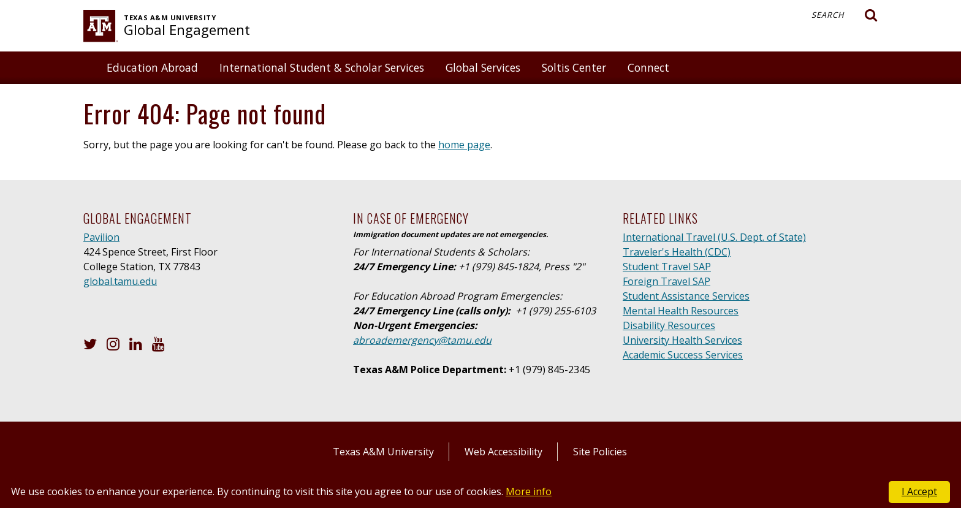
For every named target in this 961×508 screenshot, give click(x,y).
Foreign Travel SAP (666, 281)
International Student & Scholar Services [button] (321, 67)
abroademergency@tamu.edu (422, 340)
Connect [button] (648, 67)
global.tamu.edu (120, 281)
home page (464, 144)
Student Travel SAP (667, 266)
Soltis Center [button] (574, 67)
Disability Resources (669, 325)
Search (844, 15)
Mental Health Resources (681, 310)
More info (529, 491)
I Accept (919, 491)
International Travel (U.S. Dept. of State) (714, 237)
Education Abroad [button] (152, 67)
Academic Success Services (683, 355)
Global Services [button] (483, 67)
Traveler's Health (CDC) (677, 252)
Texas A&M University (383, 451)
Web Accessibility (503, 451)
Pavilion (101, 237)
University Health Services (682, 340)
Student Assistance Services (686, 296)
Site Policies (600, 451)
